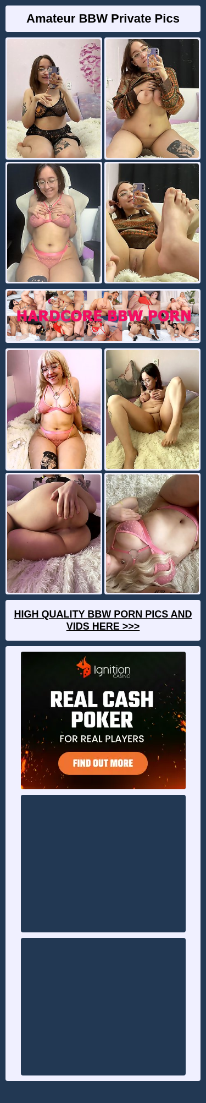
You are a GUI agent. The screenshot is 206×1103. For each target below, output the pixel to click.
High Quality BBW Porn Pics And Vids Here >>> (103, 620)
